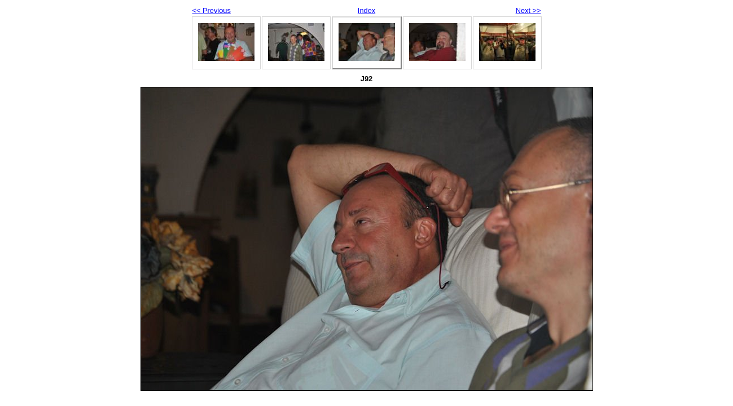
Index (366, 10)
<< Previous (211, 10)
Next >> (528, 10)
